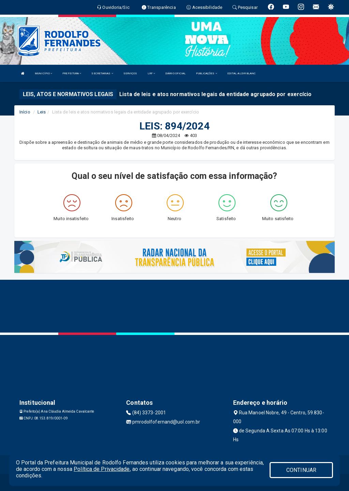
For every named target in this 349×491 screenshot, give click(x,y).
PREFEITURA (71, 73)
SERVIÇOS (130, 73)
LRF (151, 73)
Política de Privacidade (102, 469)
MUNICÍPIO (43, 73)
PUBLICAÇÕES (206, 73)
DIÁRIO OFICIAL (175, 73)
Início (24, 111)
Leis (41, 111)
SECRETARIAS (102, 73)
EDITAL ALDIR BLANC (241, 73)
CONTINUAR (301, 470)
